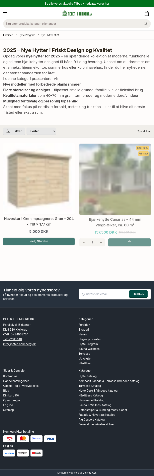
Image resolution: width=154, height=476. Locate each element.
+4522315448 (12, 339)
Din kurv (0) (11, 395)
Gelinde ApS (90, 472)
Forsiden (8, 35)
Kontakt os (10, 376)
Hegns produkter (90, 339)
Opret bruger (11, 400)
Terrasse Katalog (90, 385)
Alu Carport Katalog (92, 419)
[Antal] (92, 246)
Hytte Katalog (88, 376)
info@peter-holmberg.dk (19, 344)
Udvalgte (84, 358)
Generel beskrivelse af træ (96, 424)
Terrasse (84, 353)
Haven (83, 334)
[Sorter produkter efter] (41, 131)
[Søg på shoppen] (146, 24)
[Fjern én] (83, 246)
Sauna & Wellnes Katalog (95, 405)
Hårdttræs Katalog (91, 395)
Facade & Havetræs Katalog (97, 414)
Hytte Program (27, 35)
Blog (6, 390)
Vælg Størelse (38, 244)
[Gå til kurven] (147, 13)
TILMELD (138, 293)
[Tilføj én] (100, 246)
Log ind (8, 405)
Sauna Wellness (89, 348)
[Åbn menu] (5, 12)
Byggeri (84, 329)
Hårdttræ (84, 363)
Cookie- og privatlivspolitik (21, 385)
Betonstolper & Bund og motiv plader (103, 410)
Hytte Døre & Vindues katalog (98, 390)
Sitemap (8, 410)
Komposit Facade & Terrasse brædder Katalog (109, 381)
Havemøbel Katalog (91, 400)
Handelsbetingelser (16, 381)
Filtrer (14, 131)
